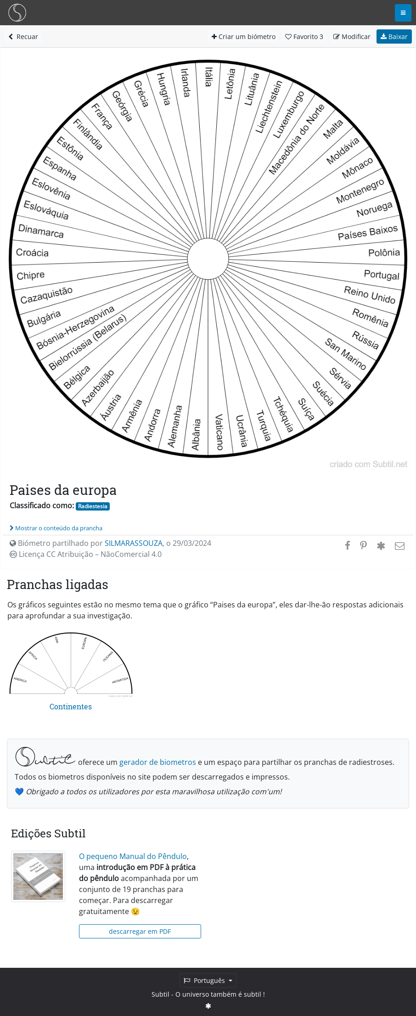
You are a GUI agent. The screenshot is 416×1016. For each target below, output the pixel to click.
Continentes (71, 706)
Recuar (23, 36)
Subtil (160, 994)
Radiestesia (92, 506)
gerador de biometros (157, 762)
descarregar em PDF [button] (140, 931)
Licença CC (86, 554)
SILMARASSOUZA (134, 543)
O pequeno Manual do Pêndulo (133, 856)
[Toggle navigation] (403, 13)
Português (205, 980)
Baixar (394, 36)
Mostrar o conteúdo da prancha (56, 528)
